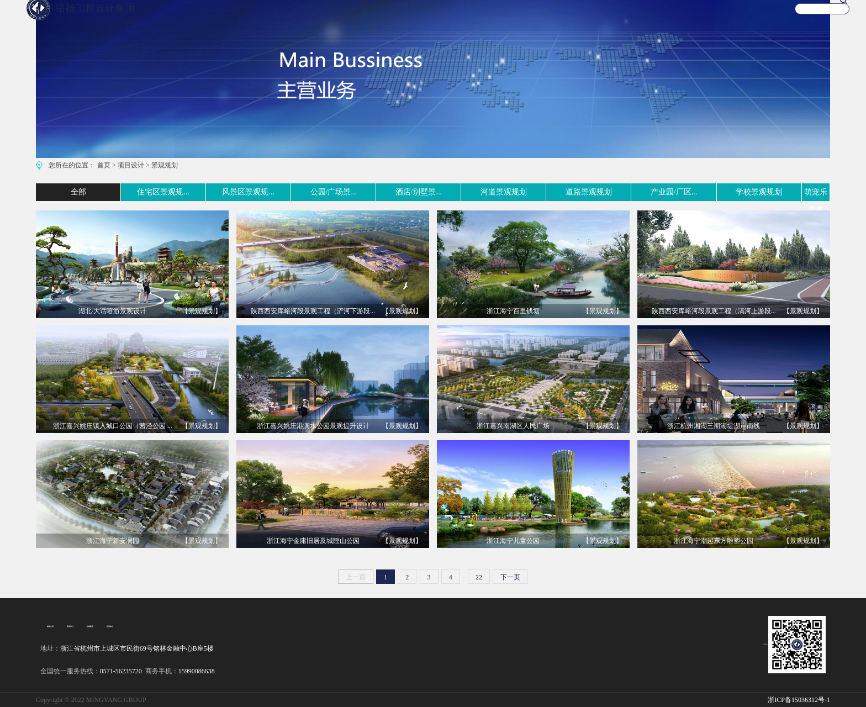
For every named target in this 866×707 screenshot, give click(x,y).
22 (479, 577)
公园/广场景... (293, 192)
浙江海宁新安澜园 (112, 541)
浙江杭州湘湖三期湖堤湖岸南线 (713, 426)
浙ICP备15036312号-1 (799, 700)
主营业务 (499, 18)
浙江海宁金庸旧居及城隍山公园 (313, 541)
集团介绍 (49, 626)
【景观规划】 (201, 311)
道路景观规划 (547, 192)
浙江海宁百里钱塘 (513, 311)
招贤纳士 (102, 626)
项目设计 (131, 165)
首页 (103, 165)
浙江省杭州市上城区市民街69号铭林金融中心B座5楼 (137, 648)
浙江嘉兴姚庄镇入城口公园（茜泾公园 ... (112, 426)
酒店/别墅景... (378, 192)
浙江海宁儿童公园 (513, 541)
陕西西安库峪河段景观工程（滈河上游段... (714, 311)
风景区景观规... (206, 192)
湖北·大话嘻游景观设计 (112, 311)
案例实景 (549, 18)
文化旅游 (599, 18)
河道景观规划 (463, 192)
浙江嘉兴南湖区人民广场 (513, 426)
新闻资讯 (700, 18)
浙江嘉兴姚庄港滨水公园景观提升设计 (313, 426)
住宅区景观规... (115, 192)
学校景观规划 (716, 192)
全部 (43, 192)
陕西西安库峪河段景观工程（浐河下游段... (313, 311)
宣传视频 (650, 18)
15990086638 (196, 671)
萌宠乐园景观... (804, 192)
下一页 (510, 577)
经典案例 (84, 626)
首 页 (452, 18)
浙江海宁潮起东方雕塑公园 (713, 541)
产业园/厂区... (632, 192)
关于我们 (750, 18)
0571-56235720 (121, 671)
